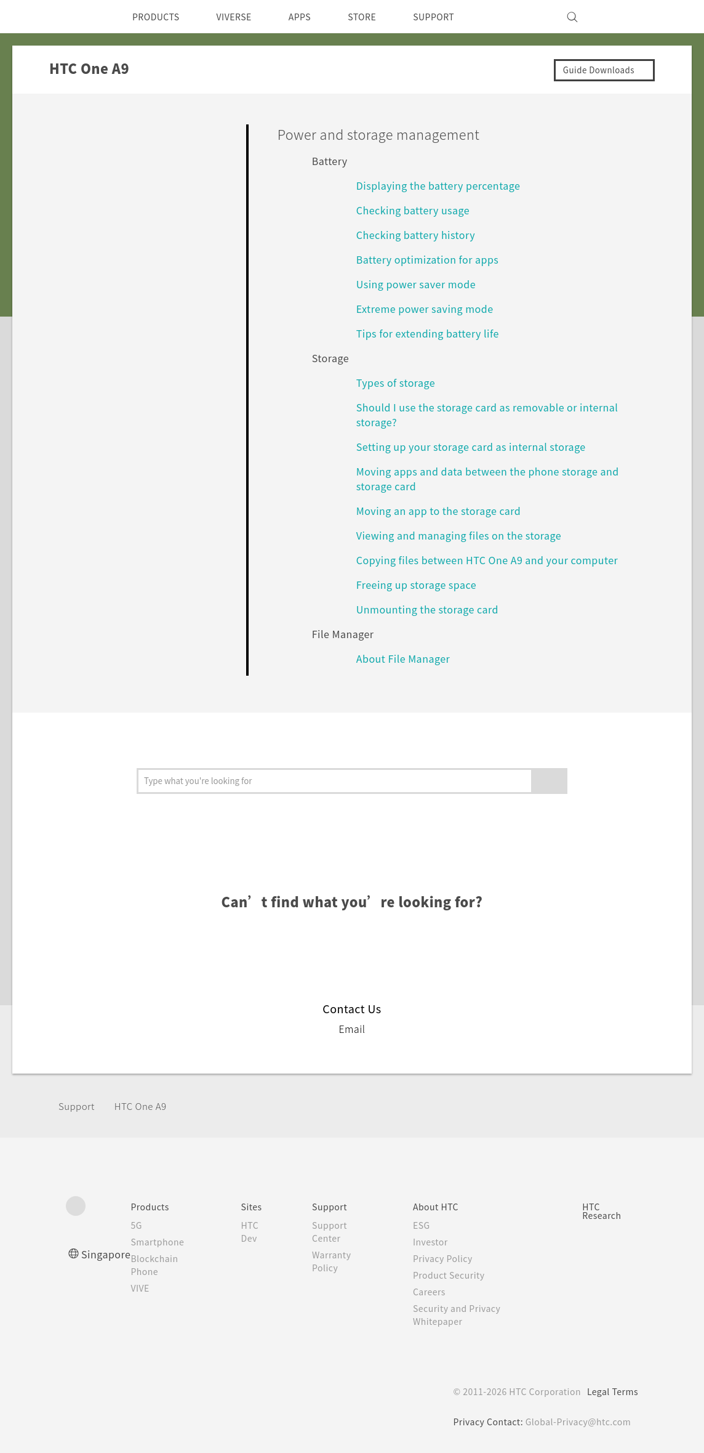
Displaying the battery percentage (446, 185)
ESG (424, 1225)
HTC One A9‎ (148, 1106)
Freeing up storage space (422, 584)
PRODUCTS (159, 16)
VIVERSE (244, 16)
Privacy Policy (447, 1258)
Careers (432, 1291)
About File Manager (408, 658)
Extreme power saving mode (431, 308)
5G (140, 1225)
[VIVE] (621, 16)
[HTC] (80, 16)
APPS (316, 16)
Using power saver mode (420, 283)
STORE (382, 16)
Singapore (108, 1254)
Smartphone (163, 1241)
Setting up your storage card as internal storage (481, 446)
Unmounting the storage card (434, 609)
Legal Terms (610, 1391)
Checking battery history (421, 234)
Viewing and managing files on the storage (467, 535)
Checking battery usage (419, 210)
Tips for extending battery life (434, 333)
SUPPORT (458, 16)
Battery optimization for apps (432, 259)
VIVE (146, 1287)
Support (78, 1106)
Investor (434, 1241)
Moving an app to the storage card (446, 510)
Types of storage (399, 382)
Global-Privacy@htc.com (576, 1421)
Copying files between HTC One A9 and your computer (500, 559)
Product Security (453, 1275)
